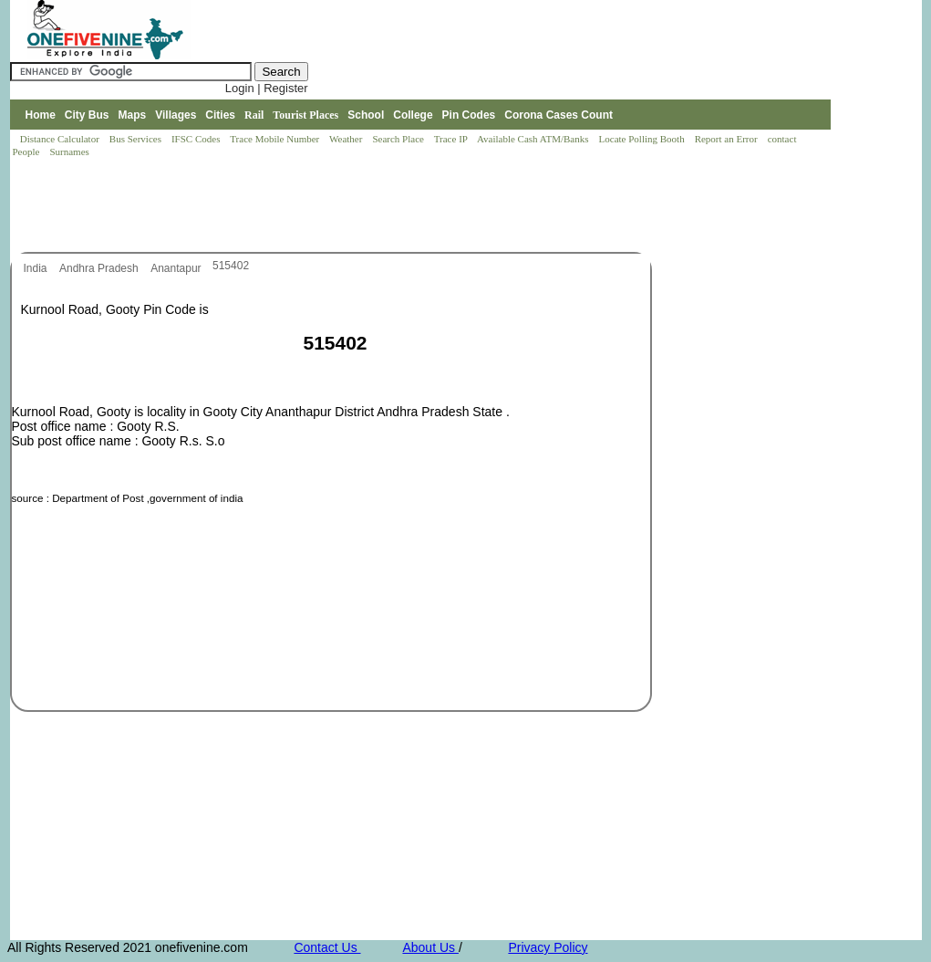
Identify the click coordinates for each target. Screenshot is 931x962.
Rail (254, 115)
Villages (175, 115)
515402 (230, 265)
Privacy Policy (547, 947)
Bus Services (135, 138)
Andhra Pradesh (100, 268)
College (412, 115)
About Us (430, 947)
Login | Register (266, 88)
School (365, 115)
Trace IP (452, 138)
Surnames (68, 151)
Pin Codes (469, 115)
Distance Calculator (59, 138)
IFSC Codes (196, 138)
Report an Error (727, 138)
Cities (220, 115)
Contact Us (327, 947)
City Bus (87, 115)
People (28, 151)
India (37, 268)
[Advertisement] (342, 206)
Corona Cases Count (558, 115)
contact (784, 138)
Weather (347, 138)
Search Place (399, 138)
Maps (133, 115)
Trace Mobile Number (276, 138)
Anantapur (177, 268)
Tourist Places (305, 115)
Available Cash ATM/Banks (534, 138)
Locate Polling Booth (643, 138)
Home (40, 115)
